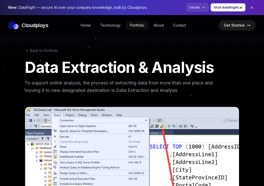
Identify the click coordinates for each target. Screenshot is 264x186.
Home (86, 25)
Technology (110, 25)
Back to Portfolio (41, 50)
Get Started (237, 25)
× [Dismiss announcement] (251, 7)
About (159, 25)
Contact (179, 25)
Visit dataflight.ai (228, 7)
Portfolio (137, 25)
